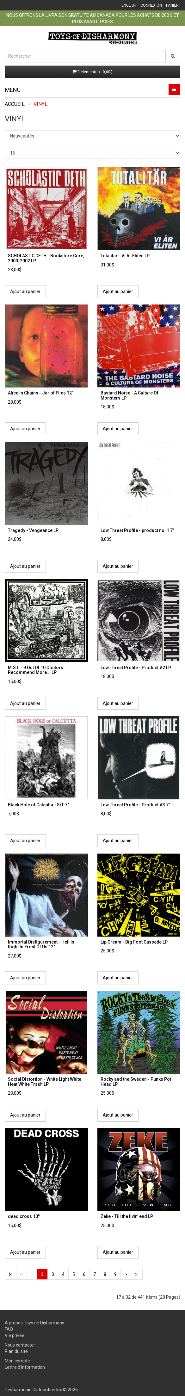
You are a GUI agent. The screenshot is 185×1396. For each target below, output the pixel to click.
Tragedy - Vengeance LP (33, 530)
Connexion (151, 5)
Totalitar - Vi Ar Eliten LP (125, 255)
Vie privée (14, 1335)
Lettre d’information (25, 1367)
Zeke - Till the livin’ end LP (127, 1216)
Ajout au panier (25, 291)
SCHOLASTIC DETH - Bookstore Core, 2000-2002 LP (46, 258)
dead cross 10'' (24, 1216)
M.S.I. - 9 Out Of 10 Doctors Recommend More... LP (35, 670)
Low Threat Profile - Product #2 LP (136, 667)
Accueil (15, 104)
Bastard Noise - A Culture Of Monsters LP (129, 395)
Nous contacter (20, 1345)
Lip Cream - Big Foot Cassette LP (134, 942)
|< (10, 1274)
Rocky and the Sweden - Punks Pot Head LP (136, 1081)
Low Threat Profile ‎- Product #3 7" (135, 804)
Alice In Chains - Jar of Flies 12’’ (40, 392)
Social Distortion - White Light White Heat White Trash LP (44, 1081)
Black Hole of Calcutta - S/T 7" (38, 804)
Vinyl (40, 104)
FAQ (9, 1329)
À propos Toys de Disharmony (34, 1322)
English (128, 5)
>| (137, 1274)
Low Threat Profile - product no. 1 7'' (137, 530)
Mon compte (17, 1360)
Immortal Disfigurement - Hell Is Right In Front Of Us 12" (41, 944)
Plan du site (16, 1351)
